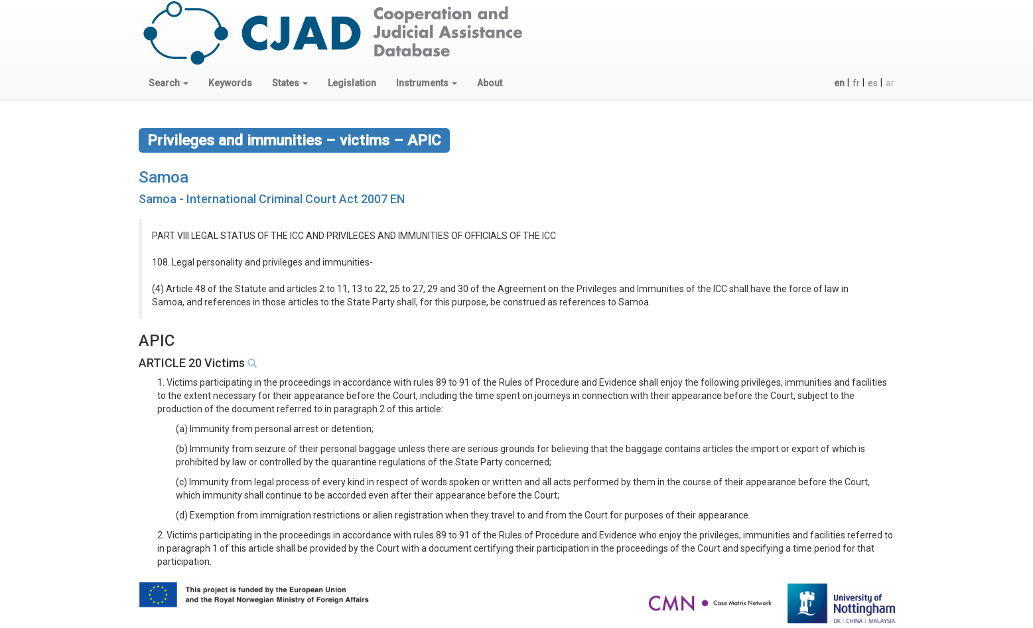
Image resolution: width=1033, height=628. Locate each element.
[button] (168, 83)
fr (856, 83)
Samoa (163, 177)
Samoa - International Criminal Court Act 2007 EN (272, 199)
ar (890, 83)
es (873, 83)
